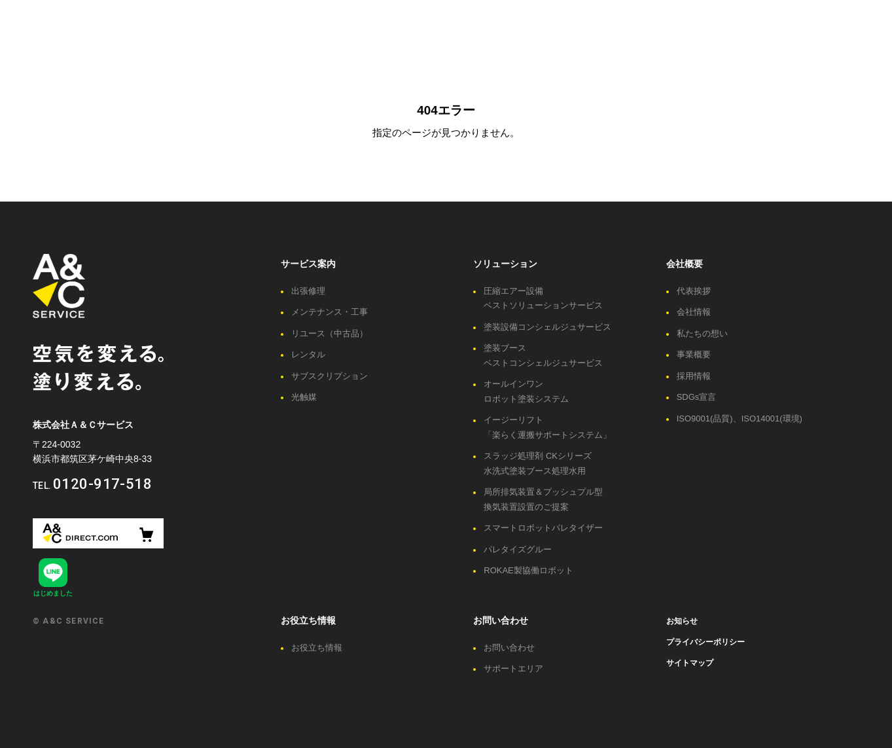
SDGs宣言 (697, 397)
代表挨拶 (694, 291)
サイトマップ (689, 663)
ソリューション (505, 263)
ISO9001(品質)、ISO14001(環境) (739, 418)
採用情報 (694, 376)
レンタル (308, 354)
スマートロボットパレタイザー (543, 528)
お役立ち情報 (308, 620)
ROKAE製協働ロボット (528, 570)
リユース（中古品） (329, 333)
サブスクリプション (329, 376)
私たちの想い (702, 333)
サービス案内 (308, 263)
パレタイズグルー (518, 549)
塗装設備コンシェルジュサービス (547, 327)
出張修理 (308, 291)
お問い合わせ (500, 620)
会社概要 (684, 263)
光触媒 (304, 397)
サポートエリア (513, 668)
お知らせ (682, 621)
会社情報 (694, 312)
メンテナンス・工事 (329, 312)
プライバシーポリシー (705, 642)
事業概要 (694, 354)
